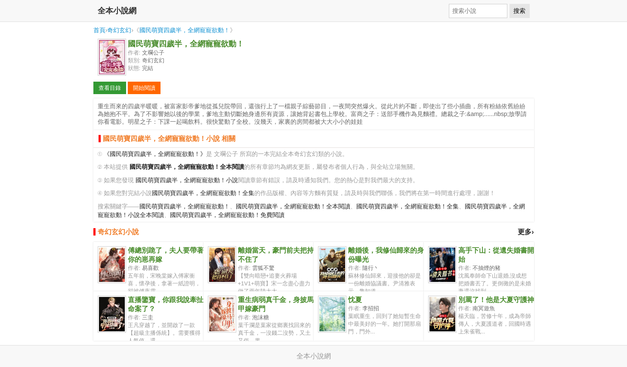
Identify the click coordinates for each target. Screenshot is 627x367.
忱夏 (355, 299)
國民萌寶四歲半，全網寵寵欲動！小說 (187, 180)
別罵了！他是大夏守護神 (496, 299)
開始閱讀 (144, 88)
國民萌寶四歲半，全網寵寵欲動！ (184, 30)
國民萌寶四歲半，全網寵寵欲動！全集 (203, 193)
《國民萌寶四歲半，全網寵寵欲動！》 (155, 154)
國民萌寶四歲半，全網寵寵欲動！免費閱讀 (227, 215)
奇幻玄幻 (119, 30)
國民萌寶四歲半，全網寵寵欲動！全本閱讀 (293, 206)
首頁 (99, 30)
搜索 (519, 10)
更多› (526, 231)
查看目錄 (110, 88)
